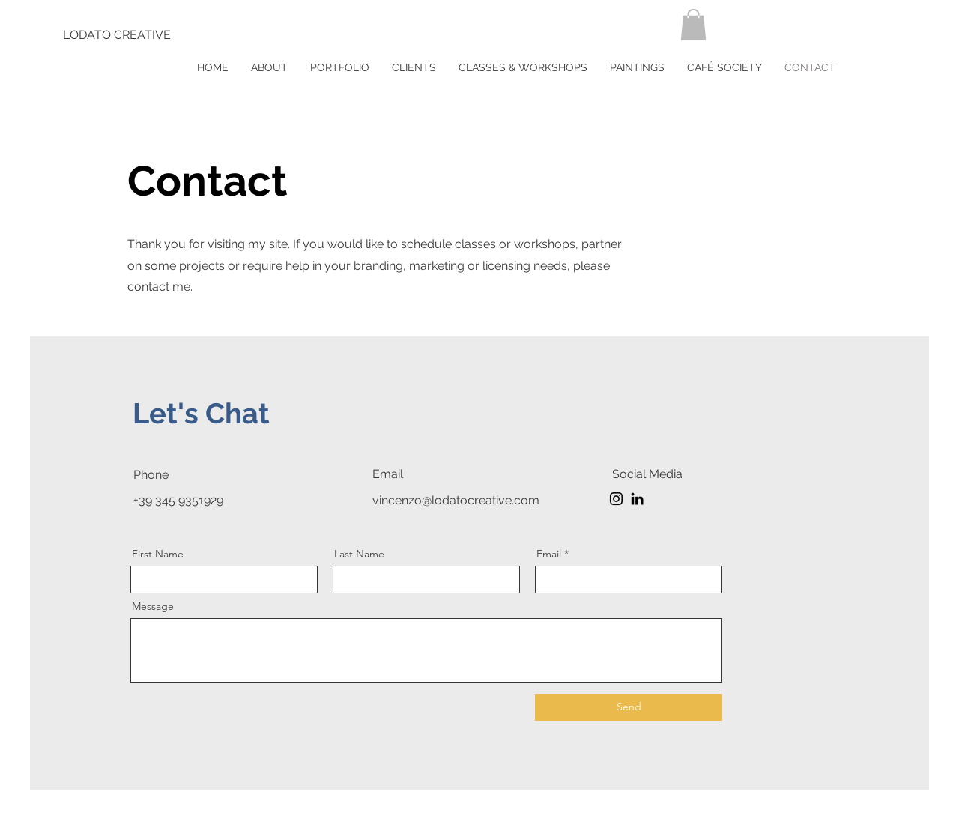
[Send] (628, 707)
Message (153, 606)
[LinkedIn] (637, 498)
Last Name (359, 554)
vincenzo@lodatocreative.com (455, 500)
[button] (693, 24)
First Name (158, 554)
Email (548, 554)
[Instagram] (616, 498)
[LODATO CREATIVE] (117, 35)
